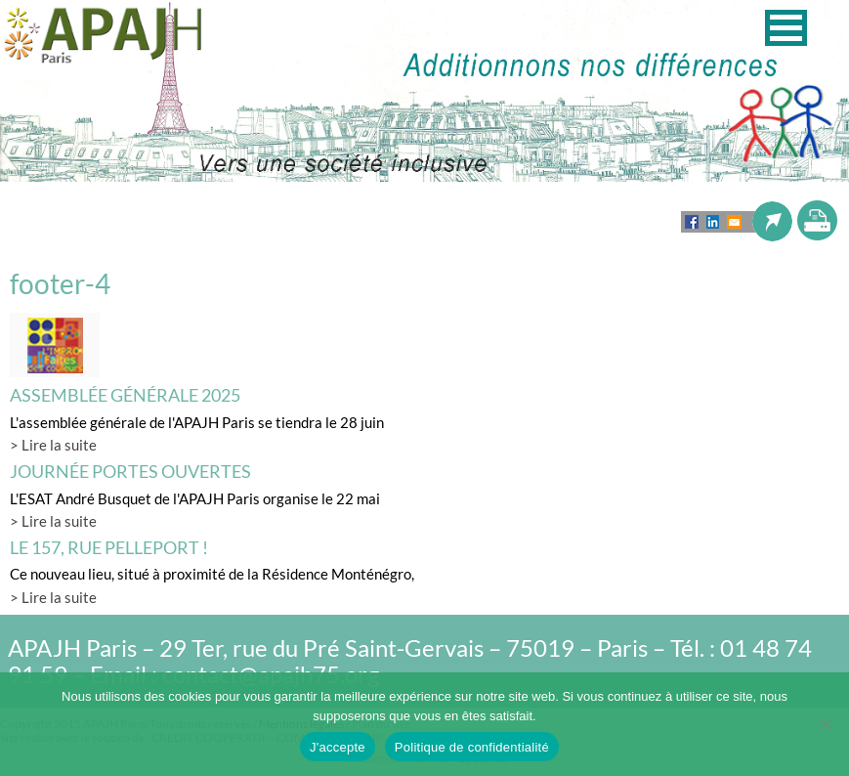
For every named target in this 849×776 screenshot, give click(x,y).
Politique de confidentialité (472, 747)
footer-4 (60, 283)
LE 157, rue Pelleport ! (109, 547)
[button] (786, 28)
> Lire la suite (53, 444)
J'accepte (337, 747)
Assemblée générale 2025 (125, 395)
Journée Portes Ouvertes (130, 471)
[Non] (824, 724)
